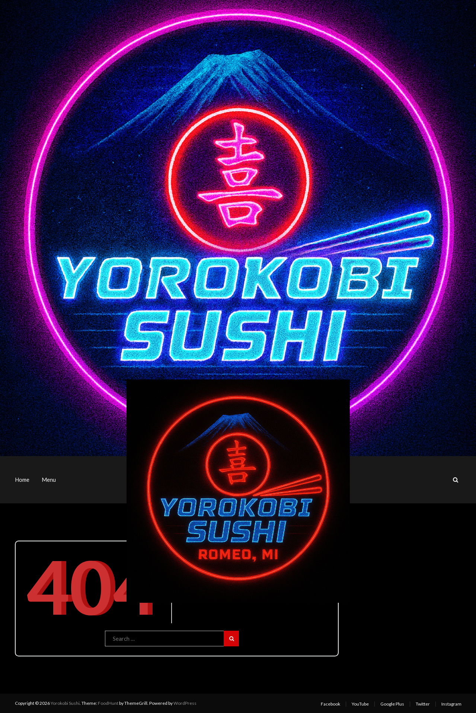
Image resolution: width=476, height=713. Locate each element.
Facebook (330, 704)
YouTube (360, 704)
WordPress (185, 703)
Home (22, 479)
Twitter (423, 704)
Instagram (451, 704)
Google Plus (392, 704)
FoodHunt (108, 703)
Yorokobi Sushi (65, 703)
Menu (49, 479)
